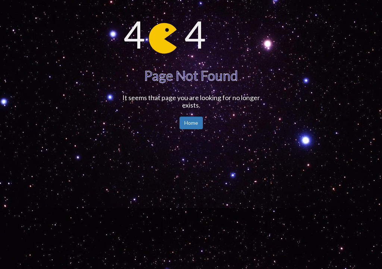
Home (191, 123)
